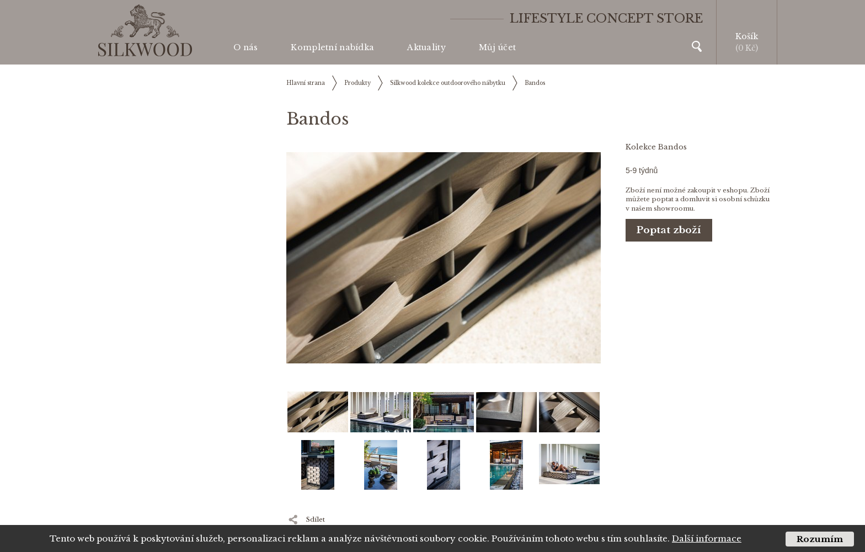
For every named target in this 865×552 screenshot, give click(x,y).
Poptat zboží (669, 230)
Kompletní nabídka (332, 47)
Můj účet (497, 47)
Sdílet (315, 519)
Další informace (706, 538)
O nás (245, 47)
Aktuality (426, 47)
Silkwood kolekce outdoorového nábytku (447, 83)
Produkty (357, 83)
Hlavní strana (305, 83)
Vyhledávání (697, 46)
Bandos (535, 83)
